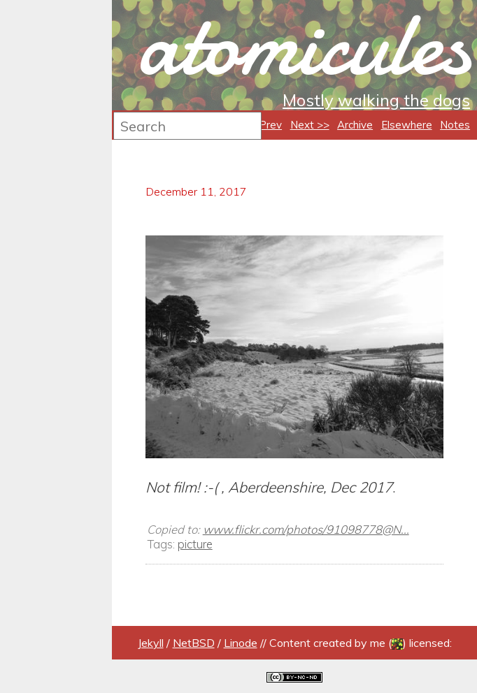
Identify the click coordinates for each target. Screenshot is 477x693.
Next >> (309, 124)
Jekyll (151, 643)
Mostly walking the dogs (376, 99)
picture (195, 544)
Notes (455, 124)
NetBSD (194, 643)
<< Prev (262, 124)
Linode (240, 643)
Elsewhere (406, 124)
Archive (355, 124)
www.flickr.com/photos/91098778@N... (306, 529)
